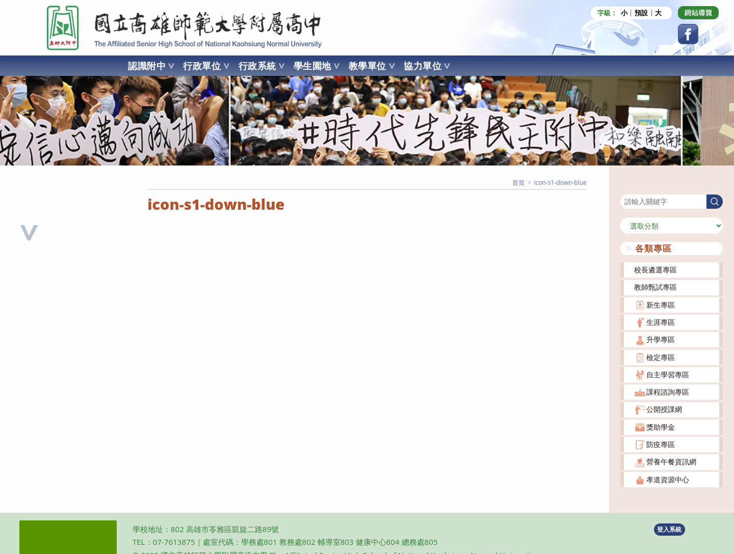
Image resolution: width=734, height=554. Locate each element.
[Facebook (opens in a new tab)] (688, 34)
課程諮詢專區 (667, 392)
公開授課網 (664, 409)
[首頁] (518, 182)
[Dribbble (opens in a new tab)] (698, 12)
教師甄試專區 (655, 287)
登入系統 (669, 529)
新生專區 (660, 305)
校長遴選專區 (655, 269)
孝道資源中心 (667, 479)
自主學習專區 (667, 374)
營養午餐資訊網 (671, 461)
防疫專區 (660, 444)
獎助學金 (660, 427)
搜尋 (627, 187)
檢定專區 (660, 357)
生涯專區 (660, 322)
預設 (641, 13)
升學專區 (660, 339)
